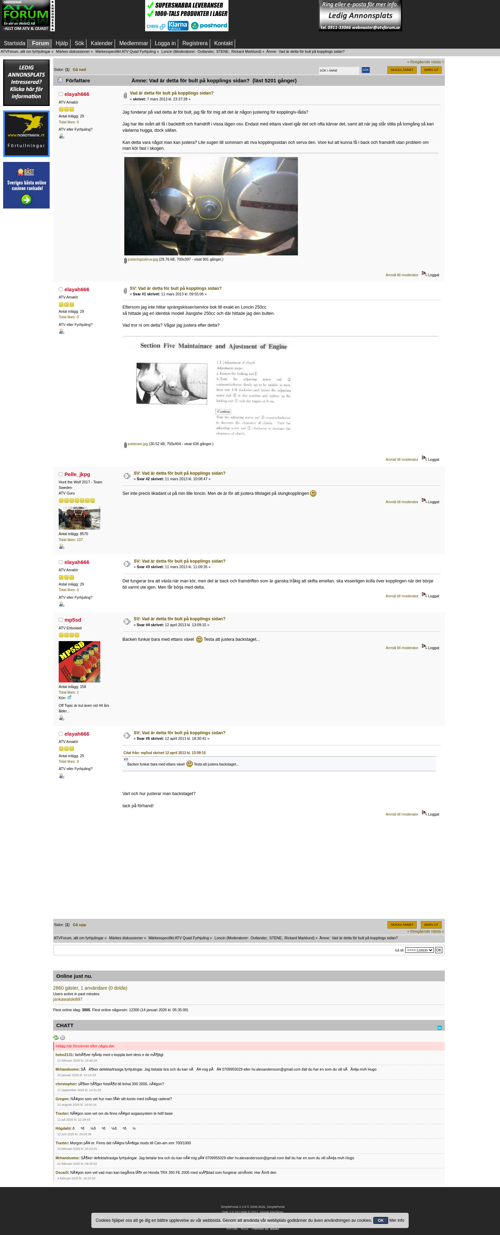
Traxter (62, 1113)
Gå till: (399, 950)
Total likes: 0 (69, 122)
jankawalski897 (68, 999)
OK (381, 1220)
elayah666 (77, 94)
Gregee (62, 1099)
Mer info (396, 1220)
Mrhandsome (67, 1069)
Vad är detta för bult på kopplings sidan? (172, 93)
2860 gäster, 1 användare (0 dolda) (90, 988)
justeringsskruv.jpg (141, 259)
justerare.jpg (136, 444)
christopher (66, 1084)
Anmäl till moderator (402, 275)
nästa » (437, 62)
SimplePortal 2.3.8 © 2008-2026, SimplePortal (253, 1207)
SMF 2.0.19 (230, 1212)
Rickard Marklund (245, 51)
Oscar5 (62, 1172)
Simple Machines (271, 1212)
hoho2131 (64, 1055)
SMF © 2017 (249, 1212)
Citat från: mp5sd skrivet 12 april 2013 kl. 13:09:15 (165, 753)
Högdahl (63, 1128)
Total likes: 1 (69, 692)
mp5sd (73, 620)
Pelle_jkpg (77, 474)
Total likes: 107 (71, 540)
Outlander (206, 51)
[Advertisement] (100, 15)
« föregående (418, 62)
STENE (222, 51)
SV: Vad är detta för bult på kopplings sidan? (176, 288)
